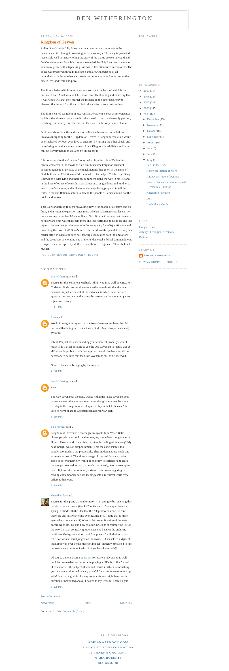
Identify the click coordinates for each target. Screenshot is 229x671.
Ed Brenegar (58, 426)
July (150, 148)
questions (86, 557)
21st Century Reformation (108, 647)
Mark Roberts (108, 657)
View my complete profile (158, 262)
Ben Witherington (114, 18)
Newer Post (47, 602)
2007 (147, 102)
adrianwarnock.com (108, 642)
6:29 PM (57, 416)
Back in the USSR (157, 165)
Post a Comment (50, 596)
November (153, 125)
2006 (147, 108)
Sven (54, 317)
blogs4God (108, 663)
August (151, 142)
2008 (147, 96)
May (150, 160)
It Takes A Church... (108, 652)
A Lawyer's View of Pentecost (163, 176)
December (153, 119)
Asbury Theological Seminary (156, 232)
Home (87, 602)
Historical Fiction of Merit (161, 170)
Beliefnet (144, 237)
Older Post (126, 602)
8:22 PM (57, 586)
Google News (147, 227)
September (153, 136)
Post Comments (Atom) (71, 611)
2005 (147, 114)
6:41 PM (57, 307)
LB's (149, 198)
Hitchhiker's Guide (157, 204)
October (152, 130)
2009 (147, 90)
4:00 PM (57, 371)
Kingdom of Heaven (158, 192)
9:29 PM (57, 485)
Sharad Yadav (59, 495)
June (150, 154)
